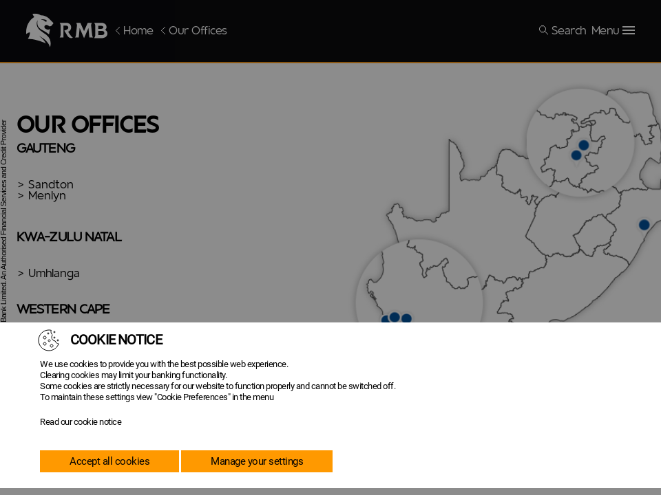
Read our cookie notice (80, 422)
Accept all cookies (109, 461)
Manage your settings (257, 461)
